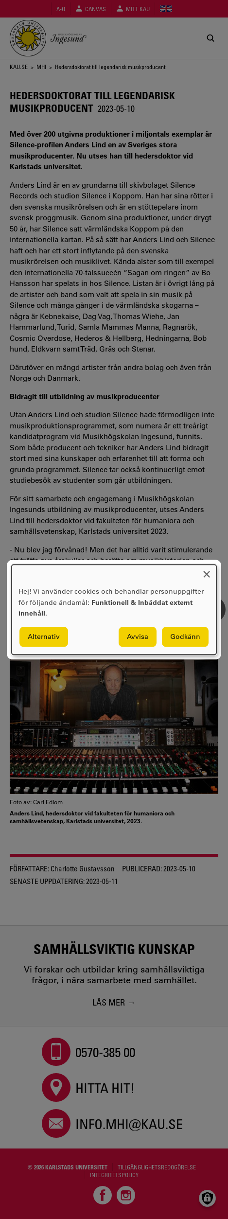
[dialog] (114, 609)
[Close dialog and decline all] (206, 571)
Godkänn (185, 636)
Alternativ (44, 636)
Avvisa (137, 636)
